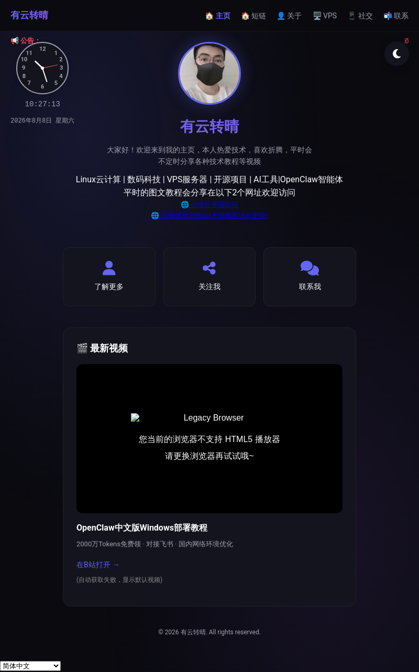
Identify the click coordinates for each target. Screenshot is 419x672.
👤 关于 (289, 16)
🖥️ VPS (325, 16)
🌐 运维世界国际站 (209, 204)
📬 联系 (396, 16)
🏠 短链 (253, 16)
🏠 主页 (217, 16)
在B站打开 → (97, 564)
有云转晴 (29, 14)
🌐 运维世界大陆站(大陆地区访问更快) (209, 215)
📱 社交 (359, 16)
